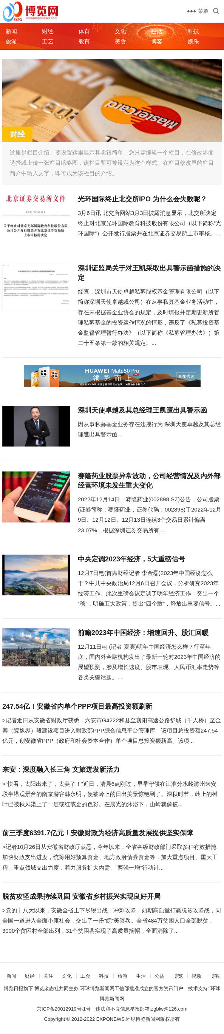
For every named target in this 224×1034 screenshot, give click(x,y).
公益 (159, 976)
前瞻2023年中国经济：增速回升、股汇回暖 (143, 633)
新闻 (11, 31)
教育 (84, 41)
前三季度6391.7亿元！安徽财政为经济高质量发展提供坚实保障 (97, 833)
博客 (156, 41)
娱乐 (193, 41)
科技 (193, 31)
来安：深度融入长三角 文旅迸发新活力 (61, 769)
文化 (120, 31)
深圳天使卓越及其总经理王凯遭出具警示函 (142, 410)
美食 (120, 41)
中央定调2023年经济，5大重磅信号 (131, 559)
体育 (84, 31)
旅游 (11, 41)
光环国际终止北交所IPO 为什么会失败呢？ (142, 199)
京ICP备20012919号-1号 (64, 1009)
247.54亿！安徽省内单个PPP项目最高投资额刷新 (77, 706)
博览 (178, 976)
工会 (85, 976)
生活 (156, 31)
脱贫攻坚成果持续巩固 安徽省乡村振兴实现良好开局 (81, 896)
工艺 (47, 41)
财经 (47, 31)
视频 (196, 976)
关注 (48, 976)
